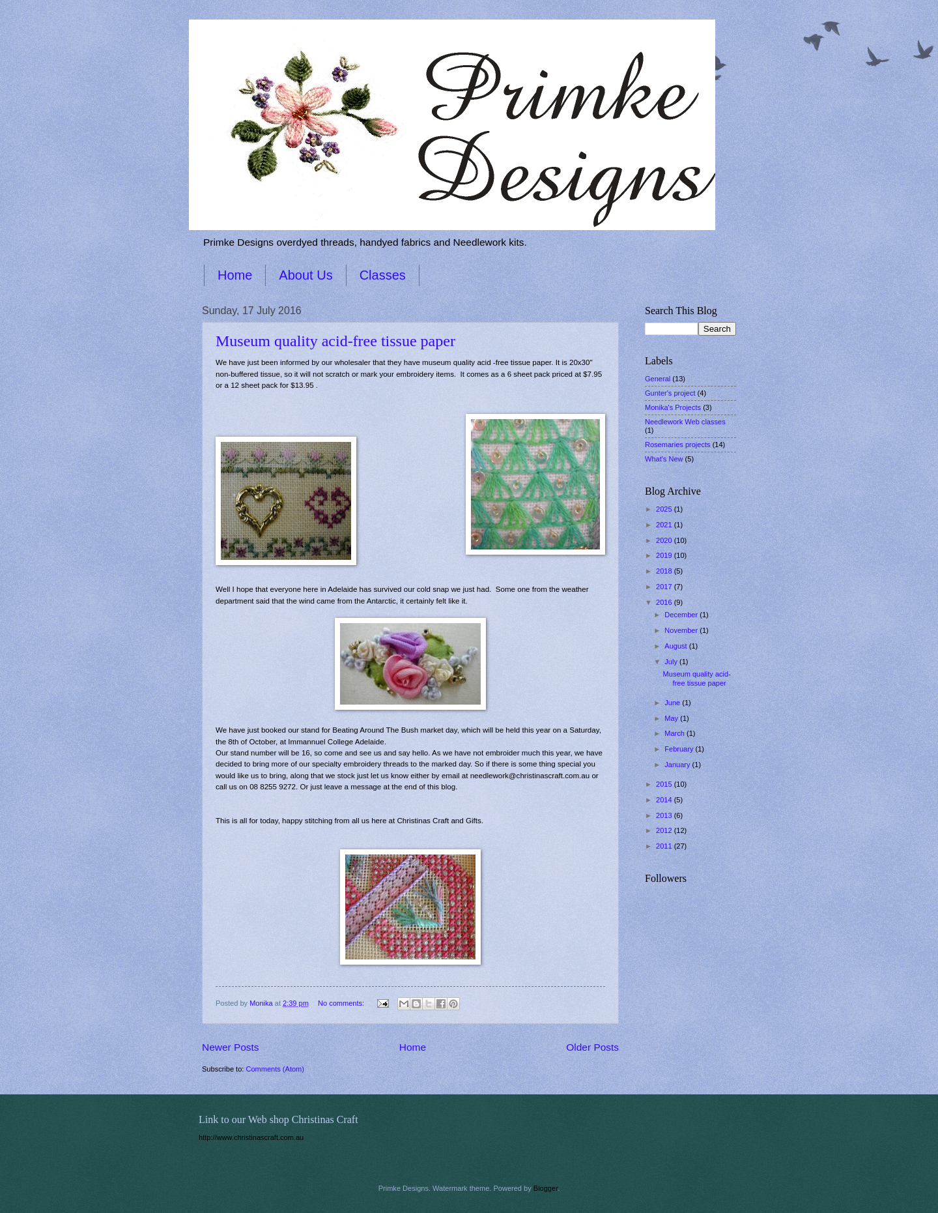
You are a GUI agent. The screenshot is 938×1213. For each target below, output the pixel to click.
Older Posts (592, 1047)
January (678, 764)
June (673, 703)
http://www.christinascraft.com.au (251, 1137)
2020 (665, 540)
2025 (665, 509)
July (671, 661)
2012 (665, 830)
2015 (665, 784)
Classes (383, 275)
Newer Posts (230, 1047)
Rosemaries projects (678, 444)
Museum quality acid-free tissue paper (335, 340)
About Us (305, 275)
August (676, 646)
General (657, 379)
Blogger (545, 1188)
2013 (665, 815)
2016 (665, 602)
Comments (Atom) (275, 1069)
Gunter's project (670, 393)
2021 (665, 525)
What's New (664, 459)
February (679, 749)
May (672, 718)
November (682, 630)
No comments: (342, 1003)
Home (235, 275)
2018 (665, 571)
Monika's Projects (673, 407)
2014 (665, 800)
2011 (665, 846)
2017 (665, 587)
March (675, 733)
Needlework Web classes (685, 422)
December (682, 615)
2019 (665, 555)
